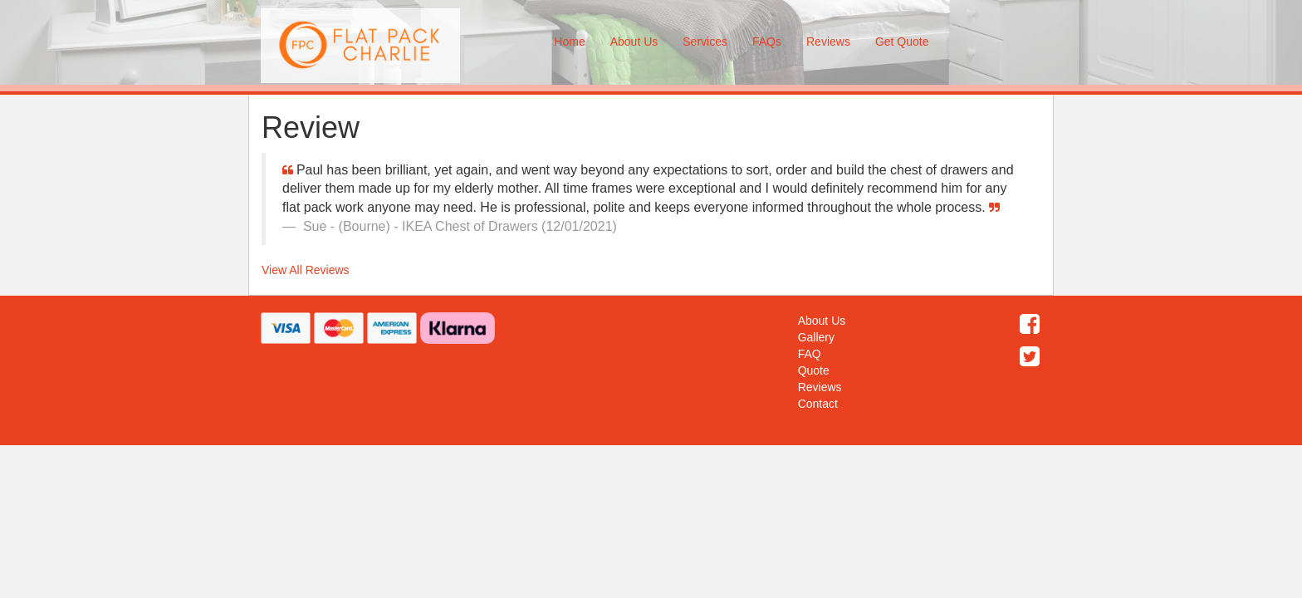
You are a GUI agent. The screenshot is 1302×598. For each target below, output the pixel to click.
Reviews (828, 41)
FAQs (766, 41)
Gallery (816, 337)
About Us (634, 41)
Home (569, 41)
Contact (818, 403)
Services (705, 41)
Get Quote (902, 41)
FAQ (809, 353)
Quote (814, 370)
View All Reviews (306, 270)
